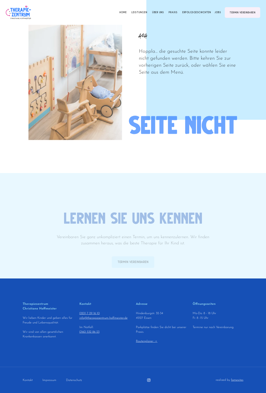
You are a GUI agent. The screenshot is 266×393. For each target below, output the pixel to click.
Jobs (218, 12)
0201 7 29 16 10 (89, 313)
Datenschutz (74, 380)
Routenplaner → (146, 341)
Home (123, 12)
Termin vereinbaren (242, 12)
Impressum (49, 380)
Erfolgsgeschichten (196, 12)
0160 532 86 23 (89, 332)
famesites (237, 380)
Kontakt (28, 380)
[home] (18, 12)
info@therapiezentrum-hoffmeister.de (103, 318)
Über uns (158, 12)
